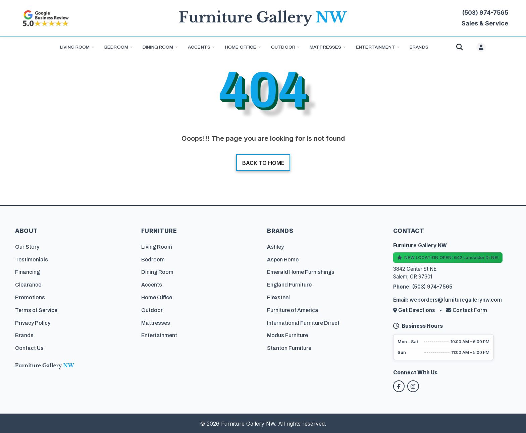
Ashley (275, 246)
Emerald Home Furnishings (300, 271)
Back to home (263, 163)
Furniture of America (292, 309)
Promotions (30, 297)
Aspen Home (283, 259)
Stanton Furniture (289, 348)
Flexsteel (278, 297)
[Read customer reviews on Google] (45, 18)
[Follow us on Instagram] (414, 386)
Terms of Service (36, 309)
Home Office (241, 47)
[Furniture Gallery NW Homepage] (263, 18)
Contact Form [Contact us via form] (466, 310)
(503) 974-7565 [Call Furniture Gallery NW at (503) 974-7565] (485, 12)
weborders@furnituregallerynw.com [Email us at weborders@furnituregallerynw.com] (456, 299)
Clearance (28, 284)
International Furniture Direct (303, 322)
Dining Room (158, 47)
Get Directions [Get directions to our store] (414, 310)
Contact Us (29, 348)
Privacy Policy (32, 322)
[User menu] (481, 47)
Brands (24, 335)
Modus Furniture (287, 335)
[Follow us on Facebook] (399, 386)
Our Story (27, 246)
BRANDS (419, 47)
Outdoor (283, 47)
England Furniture (289, 284)
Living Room (75, 47)
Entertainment (375, 47)
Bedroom (116, 47)
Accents (199, 47)
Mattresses (325, 47)
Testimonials (31, 259)
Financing (27, 271)
